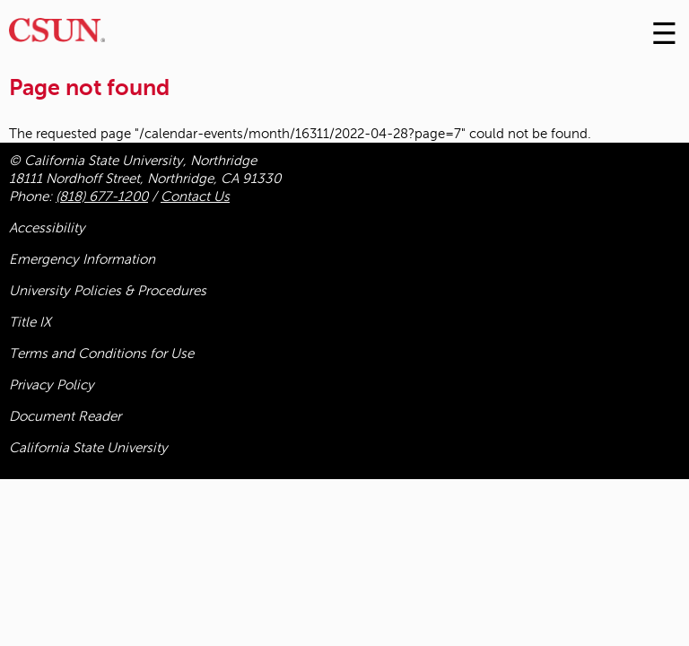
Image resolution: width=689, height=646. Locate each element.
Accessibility (47, 228)
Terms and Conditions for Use (101, 353)
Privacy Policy (51, 385)
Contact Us (195, 196)
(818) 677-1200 (102, 196)
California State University (88, 448)
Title (30, 322)
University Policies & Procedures (107, 291)
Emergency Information (82, 259)
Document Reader (65, 416)
